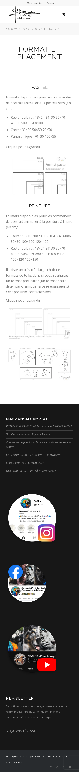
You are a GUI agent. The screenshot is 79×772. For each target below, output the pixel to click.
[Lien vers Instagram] (57, 767)
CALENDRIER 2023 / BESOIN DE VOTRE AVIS (34, 455)
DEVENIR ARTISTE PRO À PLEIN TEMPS (31, 471)
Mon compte (34, 3)
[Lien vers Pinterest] (63, 767)
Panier (50, 3)
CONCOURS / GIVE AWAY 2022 (25, 463)
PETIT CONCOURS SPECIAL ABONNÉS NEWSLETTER (39, 426)
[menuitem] (34, 3)
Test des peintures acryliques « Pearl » (28, 434)
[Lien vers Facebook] (51, 767)
